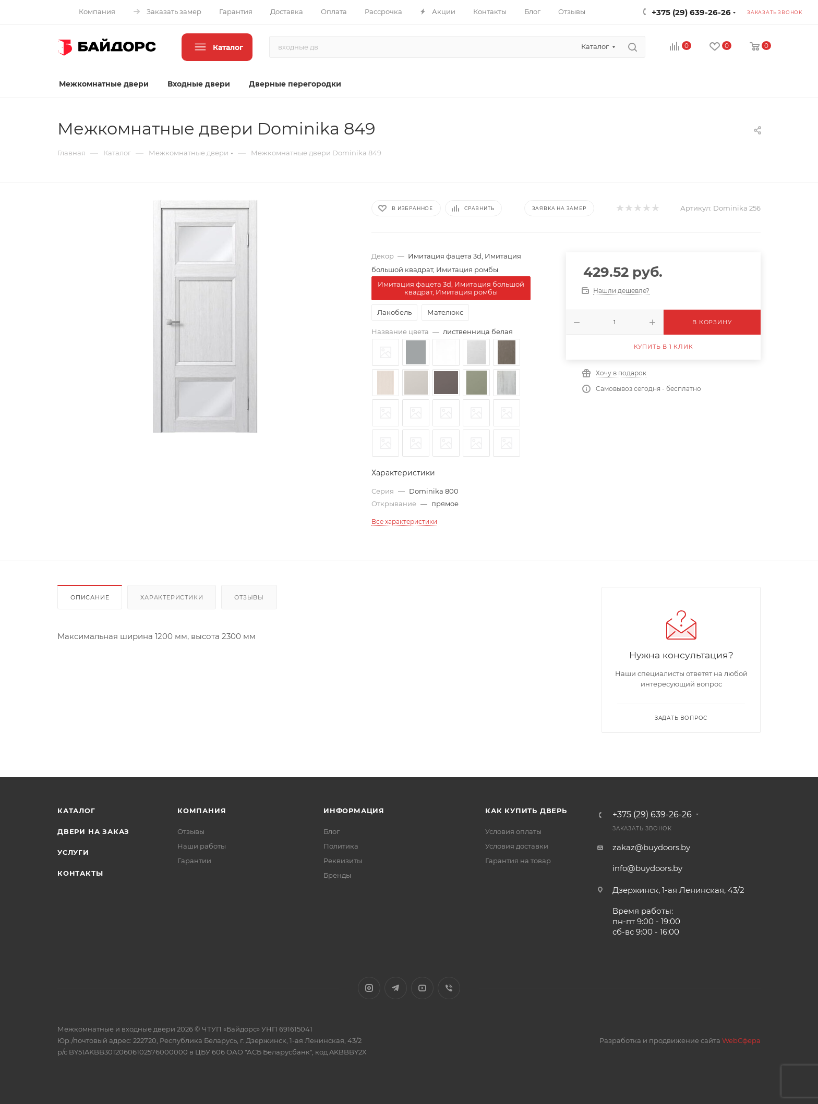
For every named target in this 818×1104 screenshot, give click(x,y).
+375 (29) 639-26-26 (691, 12)
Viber (449, 988)
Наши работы (201, 846)
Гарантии (194, 860)
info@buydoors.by (647, 868)
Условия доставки (516, 846)
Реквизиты (342, 860)
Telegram (395, 988)
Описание (89, 597)
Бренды (337, 875)
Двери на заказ (93, 831)
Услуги (73, 852)
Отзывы (249, 597)
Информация (353, 810)
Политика (340, 846)
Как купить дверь (526, 810)
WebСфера (741, 1040)
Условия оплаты (513, 831)
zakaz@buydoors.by (651, 847)
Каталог (76, 810)
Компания (201, 810)
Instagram (369, 988)
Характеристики (171, 597)
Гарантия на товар (518, 860)
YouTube (422, 988)
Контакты (80, 873)
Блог (331, 831)
